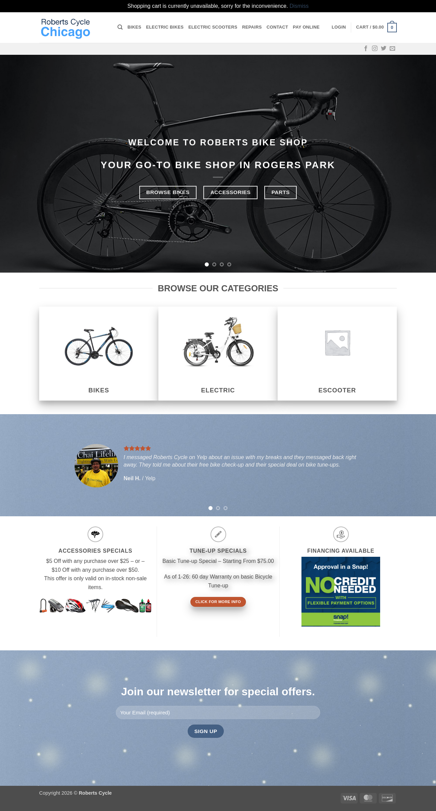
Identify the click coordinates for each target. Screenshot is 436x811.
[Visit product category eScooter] (337, 354)
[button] (339, 27)
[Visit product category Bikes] (98, 354)
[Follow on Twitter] (383, 49)
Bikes (134, 27)
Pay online (306, 27)
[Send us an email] (392, 49)
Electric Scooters (212, 27)
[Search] (120, 27)
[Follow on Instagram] (374, 49)
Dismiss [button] (299, 6)
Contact (277, 27)
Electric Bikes (165, 27)
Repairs (252, 27)
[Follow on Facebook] (366, 49)
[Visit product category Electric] (218, 354)
